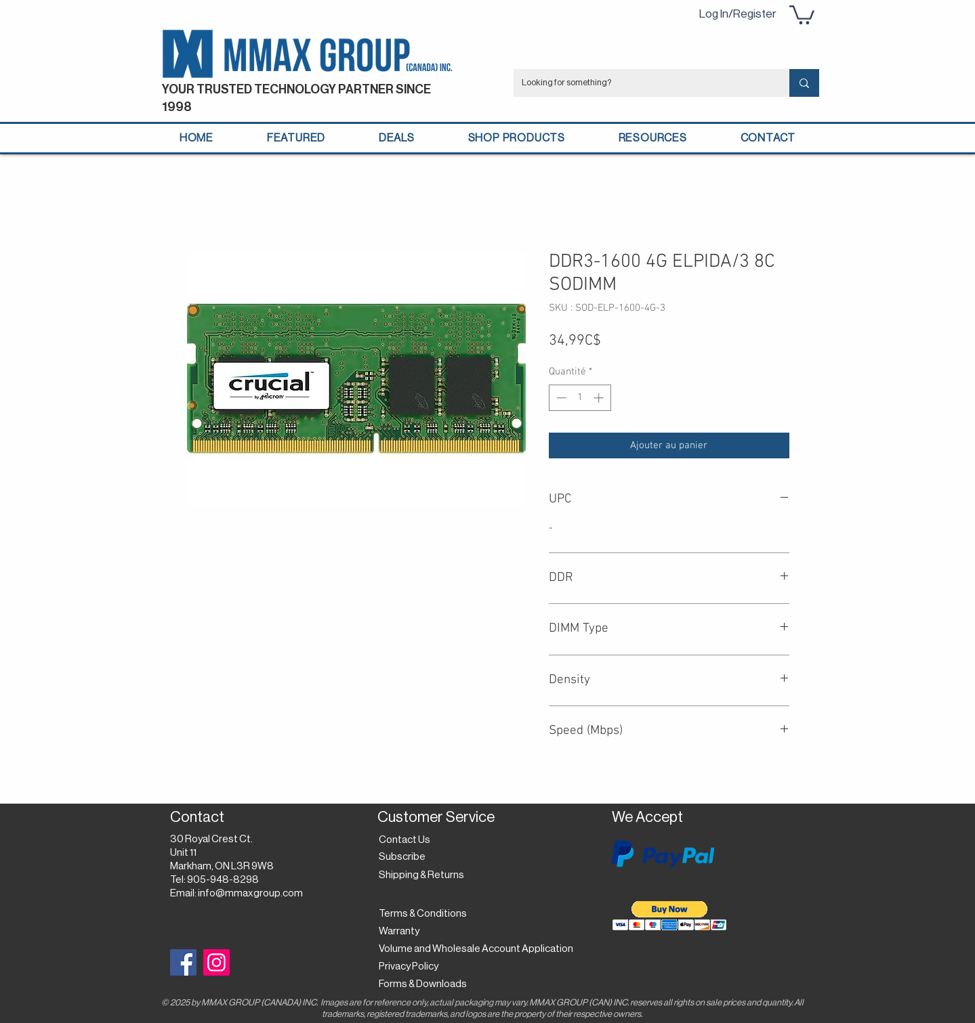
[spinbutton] (579, 397)
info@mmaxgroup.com (250, 893)
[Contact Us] (406, 840)
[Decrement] (560, 397)
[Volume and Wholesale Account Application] (476, 949)
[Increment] (600, 397)
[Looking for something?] (641, 83)
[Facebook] (183, 962)
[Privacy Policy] (412, 967)
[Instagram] (216, 962)
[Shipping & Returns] (424, 875)
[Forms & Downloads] (426, 984)
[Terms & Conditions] (423, 914)
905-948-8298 (223, 880)
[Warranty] (402, 931)
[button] (801, 13)
